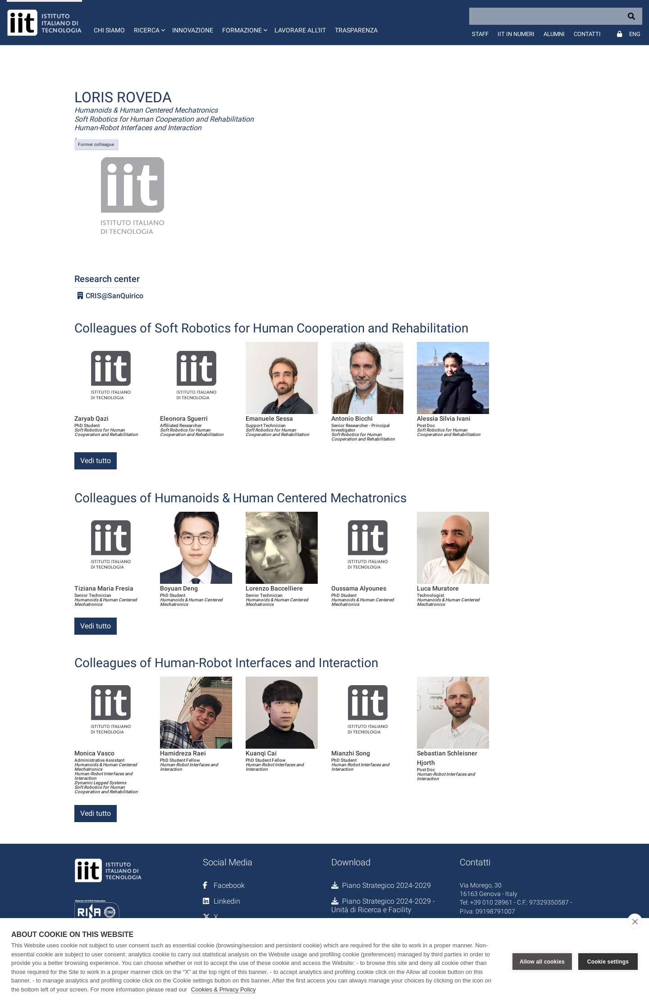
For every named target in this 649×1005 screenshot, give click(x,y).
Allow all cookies (542, 962)
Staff (480, 34)
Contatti (587, 34)
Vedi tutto (95, 460)
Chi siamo (109, 30)
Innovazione (192, 30)
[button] (148, 22)
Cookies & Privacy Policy (223, 989)
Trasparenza (356, 30)
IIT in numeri (516, 34)
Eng (634, 34)
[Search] (555, 16)
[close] (634, 921)
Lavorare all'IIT (300, 30)
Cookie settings (608, 962)
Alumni (554, 34)
